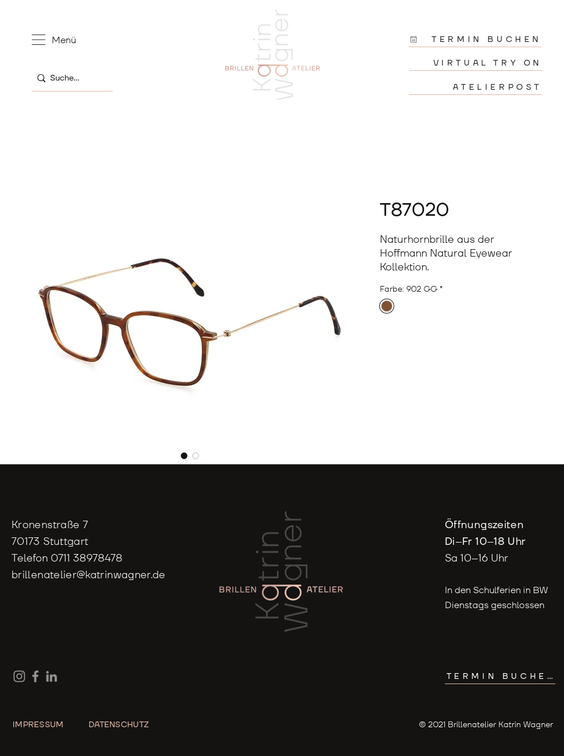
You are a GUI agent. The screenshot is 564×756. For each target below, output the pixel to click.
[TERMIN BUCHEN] (475, 39)
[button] (38, 40)
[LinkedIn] (51, 676)
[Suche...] (69, 78)
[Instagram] (19, 676)
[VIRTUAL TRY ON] (475, 63)
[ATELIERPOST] (475, 87)
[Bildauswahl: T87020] (184, 455)
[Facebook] (35, 676)
